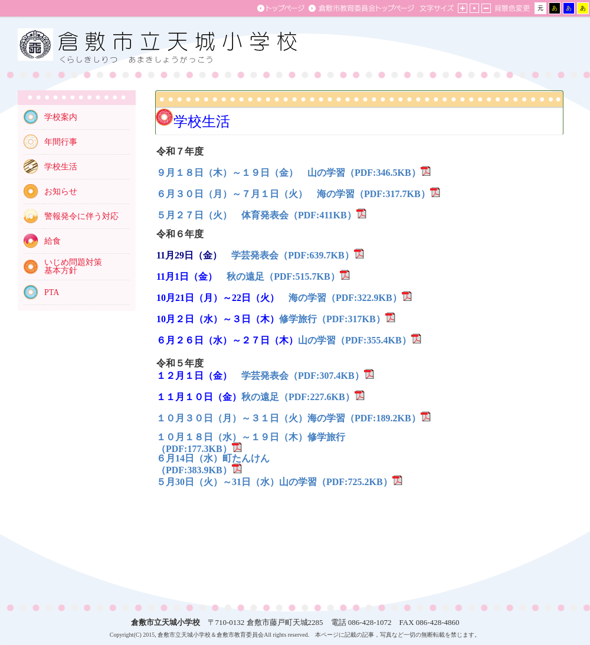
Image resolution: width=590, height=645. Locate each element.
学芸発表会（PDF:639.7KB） (292, 255)
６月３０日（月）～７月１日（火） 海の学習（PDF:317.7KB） (293, 194)
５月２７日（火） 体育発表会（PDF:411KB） (256, 215)
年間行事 (60, 141)
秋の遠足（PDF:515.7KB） (283, 276)
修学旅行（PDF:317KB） (332, 319)
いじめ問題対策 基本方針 (73, 266)
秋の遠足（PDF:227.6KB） (298, 397)
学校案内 (60, 117)
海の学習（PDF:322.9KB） (345, 298)
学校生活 (60, 166)
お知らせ (60, 191)
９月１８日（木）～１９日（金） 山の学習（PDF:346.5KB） (288, 173)
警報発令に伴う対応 (81, 216)
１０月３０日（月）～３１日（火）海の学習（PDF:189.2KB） (288, 418)
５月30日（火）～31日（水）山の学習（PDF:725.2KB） (274, 482)
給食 (52, 241)
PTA (51, 292)
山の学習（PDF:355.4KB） (354, 340)
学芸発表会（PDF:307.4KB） (302, 376)
